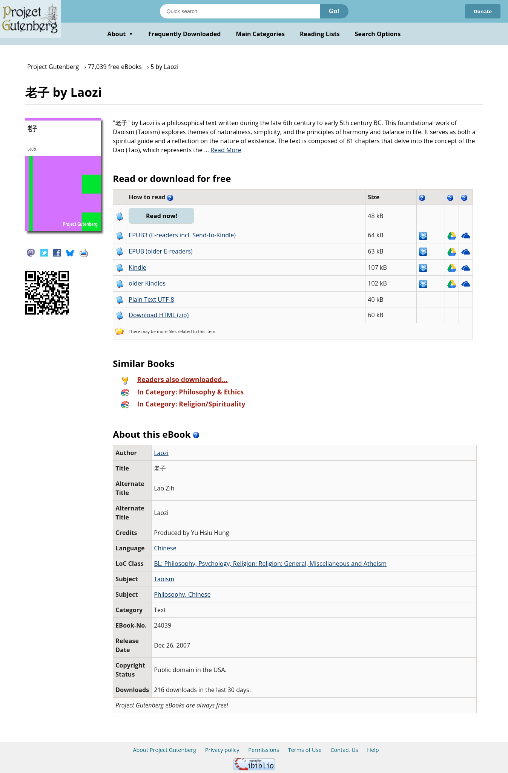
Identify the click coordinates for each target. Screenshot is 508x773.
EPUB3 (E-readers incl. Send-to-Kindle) (182, 235)
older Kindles (147, 283)
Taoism (164, 579)
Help (373, 749)
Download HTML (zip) (159, 315)
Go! (334, 11)
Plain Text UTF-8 (151, 299)
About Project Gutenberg (164, 749)
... (222, 150)
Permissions (263, 749)
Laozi (161, 453)
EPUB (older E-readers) (160, 251)
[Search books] (240, 11)
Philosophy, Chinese (182, 594)
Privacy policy (222, 749)
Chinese (165, 548)
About (120, 33)
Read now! (163, 216)
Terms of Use (305, 749)
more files (166, 331)
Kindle (137, 267)
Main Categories (260, 34)
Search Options (378, 34)
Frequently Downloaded (184, 34)
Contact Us (344, 749)
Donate (481, 11)
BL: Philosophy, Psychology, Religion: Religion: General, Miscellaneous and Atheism (270, 563)
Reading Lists (320, 34)
